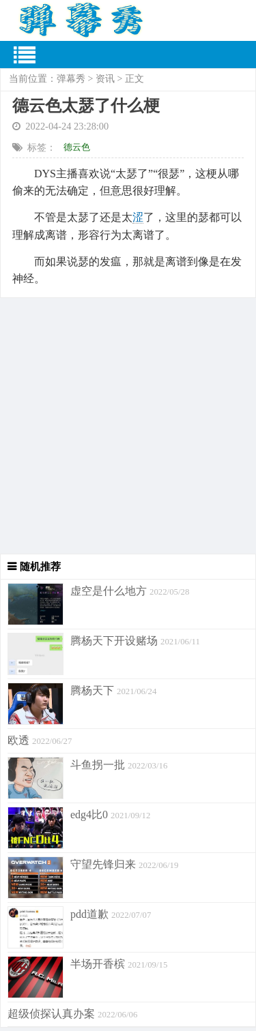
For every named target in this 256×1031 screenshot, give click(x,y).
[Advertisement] (128, 426)
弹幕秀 (71, 79)
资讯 (105, 79)
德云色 (76, 147)
